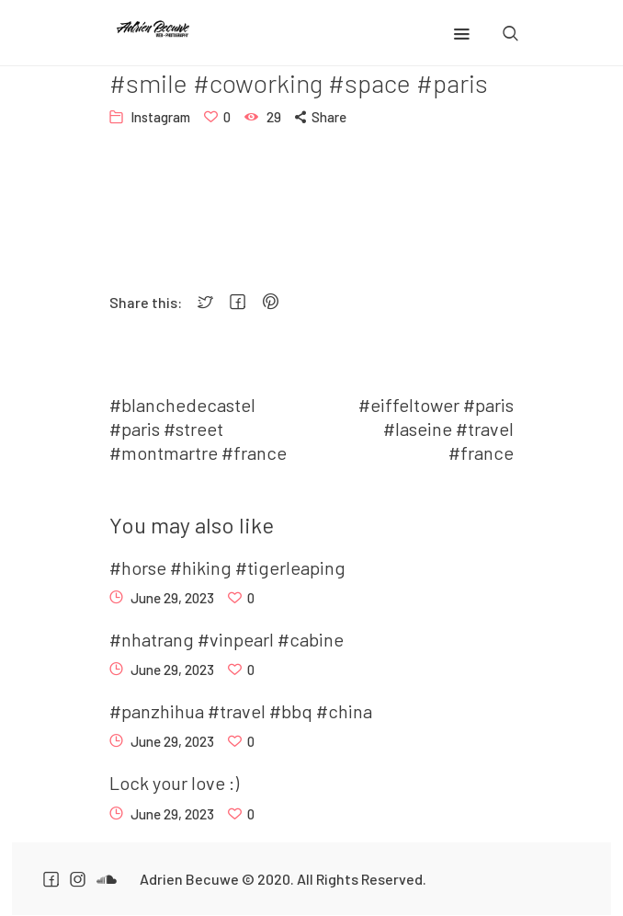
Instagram (160, 117)
